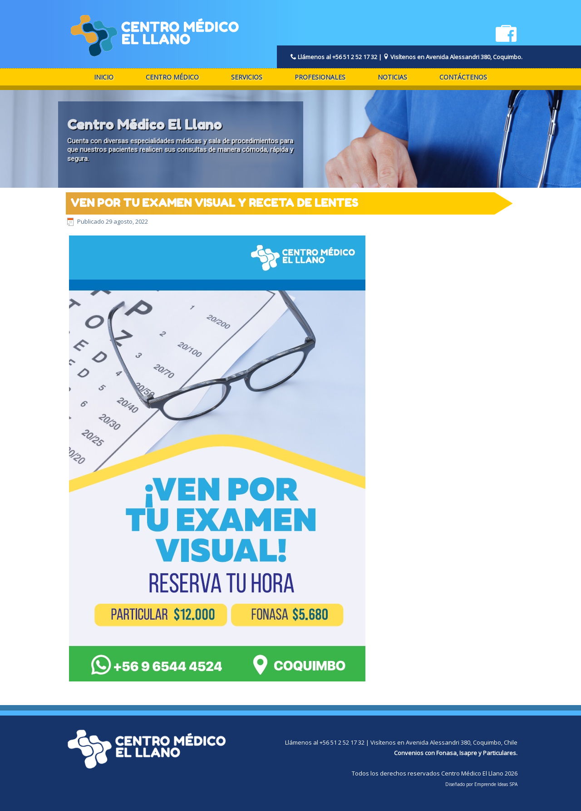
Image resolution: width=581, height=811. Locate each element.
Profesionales (320, 77)
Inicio (103, 77)
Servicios (246, 77)
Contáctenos (463, 77)
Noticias (392, 77)
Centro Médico (172, 77)
